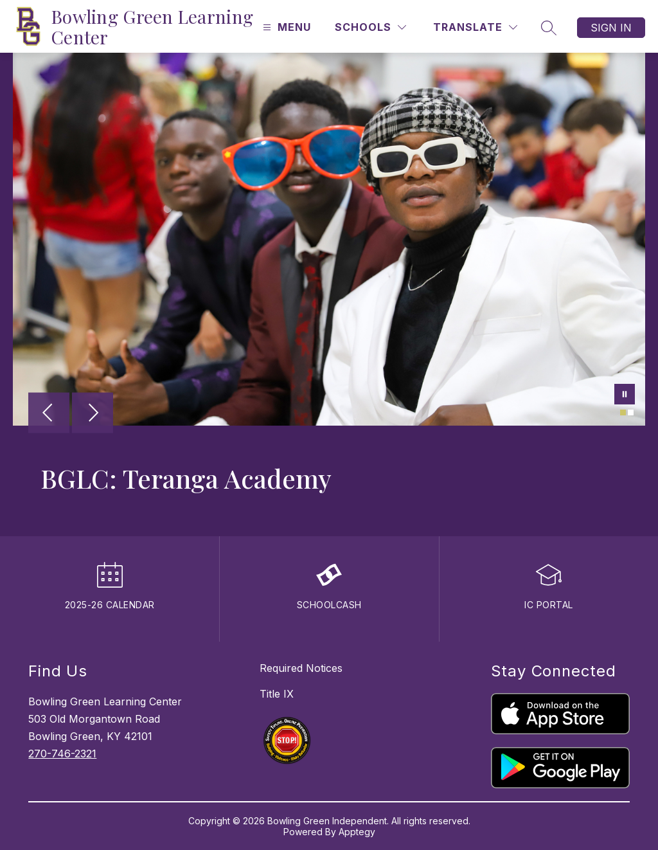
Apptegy (357, 831)
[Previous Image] (48, 414)
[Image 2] (631, 412)
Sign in (611, 27)
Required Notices (301, 668)
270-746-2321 (62, 753)
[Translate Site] (475, 27)
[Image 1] (623, 412)
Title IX (277, 693)
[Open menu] (285, 27)
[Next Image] (92, 414)
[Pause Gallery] (624, 395)
